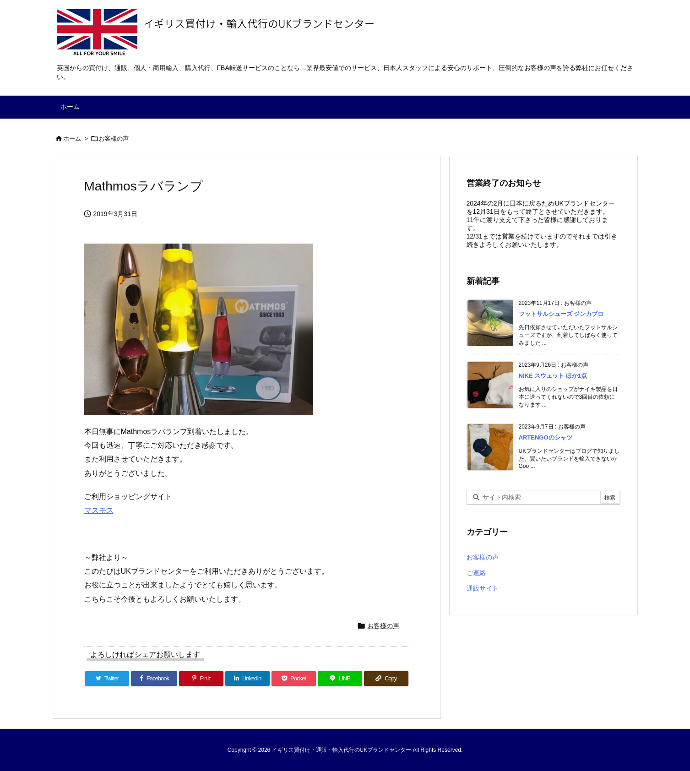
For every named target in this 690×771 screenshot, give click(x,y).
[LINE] (340, 678)
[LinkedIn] (247, 678)
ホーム (72, 138)
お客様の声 (114, 138)
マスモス (99, 510)
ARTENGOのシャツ (545, 437)
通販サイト (483, 588)
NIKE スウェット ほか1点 (553, 375)
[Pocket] (294, 678)
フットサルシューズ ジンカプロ (561, 313)
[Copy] (386, 678)
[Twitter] (107, 678)
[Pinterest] (201, 678)
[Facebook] (154, 678)
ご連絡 (476, 572)
